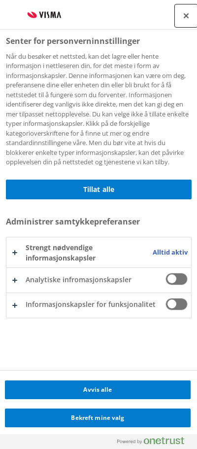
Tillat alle (99, 189)
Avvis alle (97, 389)
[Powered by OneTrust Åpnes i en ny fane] (154, 443)
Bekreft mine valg (97, 417)
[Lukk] (186, 16)
